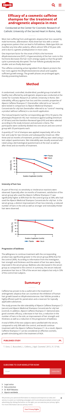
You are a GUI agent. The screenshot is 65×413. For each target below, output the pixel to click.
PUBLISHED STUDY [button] (31, 340)
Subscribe (56, 371)
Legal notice (8, 384)
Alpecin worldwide (10, 392)
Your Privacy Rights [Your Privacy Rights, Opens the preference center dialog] (32, 409)
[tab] (32, 341)
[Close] (61, 398)
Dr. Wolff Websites (10, 390)
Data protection (9, 387)
